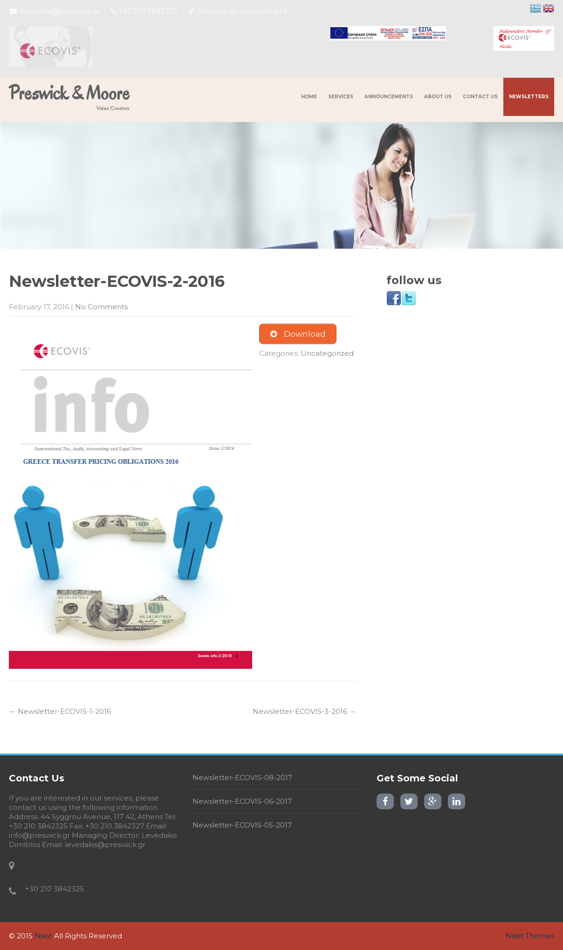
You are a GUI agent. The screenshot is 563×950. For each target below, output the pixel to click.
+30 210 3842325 (144, 11)
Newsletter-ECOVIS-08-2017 (242, 777)
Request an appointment (238, 11)
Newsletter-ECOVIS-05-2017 (242, 825)
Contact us (480, 97)
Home (309, 97)
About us (438, 97)
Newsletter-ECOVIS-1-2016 (60, 711)
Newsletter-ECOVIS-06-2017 (242, 801)
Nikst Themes (530, 935)
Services (340, 97)
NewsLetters (529, 97)
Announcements (388, 97)
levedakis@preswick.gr (55, 11)
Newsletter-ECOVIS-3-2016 (304, 711)
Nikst (43, 935)
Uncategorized (327, 353)
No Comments (101, 306)
